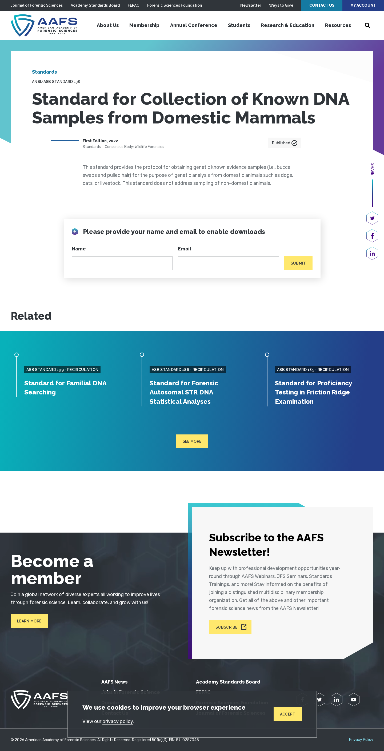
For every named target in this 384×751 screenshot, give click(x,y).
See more (192, 441)
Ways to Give (281, 5)
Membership (144, 25)
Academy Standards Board (95, 5)
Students (239, 25)
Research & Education (287, 25)
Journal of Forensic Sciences (37, 5)
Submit (298, 263)
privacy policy (117, 721)
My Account (363, 5)
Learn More (29, 620)
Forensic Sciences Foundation (174, 5)
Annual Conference (193, 25)
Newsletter (250, 5)
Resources (338, 25)
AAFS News (114, 681)
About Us (108, 25)
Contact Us (321, 5)
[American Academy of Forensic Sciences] (44, 25)
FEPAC (133, 5)
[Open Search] (367, 25)
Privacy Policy (361, 739)
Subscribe (226, 627)
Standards (44, 72)
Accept (287, 714)
